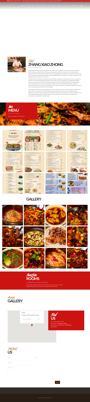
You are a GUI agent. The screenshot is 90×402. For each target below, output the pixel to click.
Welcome (22, 5)
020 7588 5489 (57, 0)
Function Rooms (51, 5)
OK (38, 319)
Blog (38, 5)
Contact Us (66, 5)
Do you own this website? (27, 319)
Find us (59, 5)
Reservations (74, 5)
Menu (33, 5)
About (28, 5)
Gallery (43, 5)
